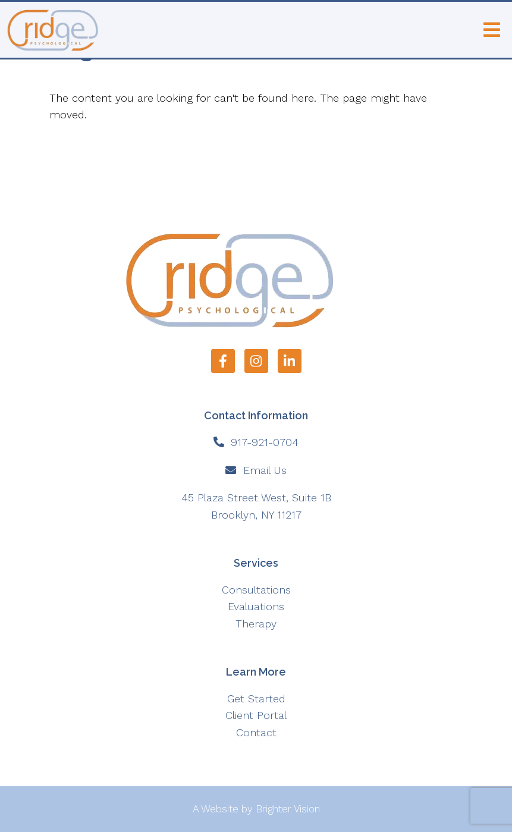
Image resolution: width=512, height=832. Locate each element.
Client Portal (256, 715)
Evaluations (256, 606)
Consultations (256, 589)
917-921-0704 (265, 442)
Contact (256, 732)
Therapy (256, 623)
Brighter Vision (288, 809)
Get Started (256, 698)
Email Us (265, 470)
